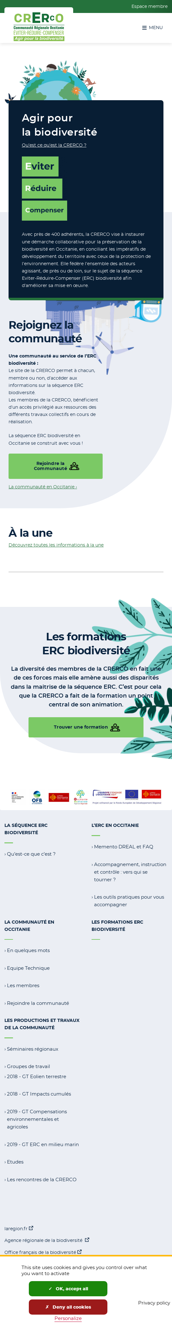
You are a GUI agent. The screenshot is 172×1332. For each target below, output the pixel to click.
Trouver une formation (81, 727)
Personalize (68, 1318)
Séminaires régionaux (32, 1049)
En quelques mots (28, 950)
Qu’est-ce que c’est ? (31, 854)
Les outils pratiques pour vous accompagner (129, 900)
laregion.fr (18, 1228)
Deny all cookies (68, 1307)
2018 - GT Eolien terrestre (36, 1076)
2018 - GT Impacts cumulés (39, 1094)
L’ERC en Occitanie (115, 825)
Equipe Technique (28, 968)
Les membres (23, 985)
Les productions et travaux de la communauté (42, 1023)
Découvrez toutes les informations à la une (56, 545)
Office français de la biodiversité (43, 1252)
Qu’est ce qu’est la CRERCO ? (54, 145)
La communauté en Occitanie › (43, 487)
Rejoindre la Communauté (50, 466)
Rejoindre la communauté (38, 1003)
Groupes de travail (28, 1066)
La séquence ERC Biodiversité (26, 828)
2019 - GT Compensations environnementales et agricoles (37, 1119)
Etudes (15, 1162)
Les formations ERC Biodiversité (117, 925)
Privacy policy (154, 1303)
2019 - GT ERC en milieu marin (43, 1144)
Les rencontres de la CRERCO (42, 1179)
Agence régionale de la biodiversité (46, 1240)
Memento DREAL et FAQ (123, 847)
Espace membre (149, 6)
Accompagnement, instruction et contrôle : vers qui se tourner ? (130, 872)
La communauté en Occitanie (29, 925)
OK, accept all (68, 1289)
